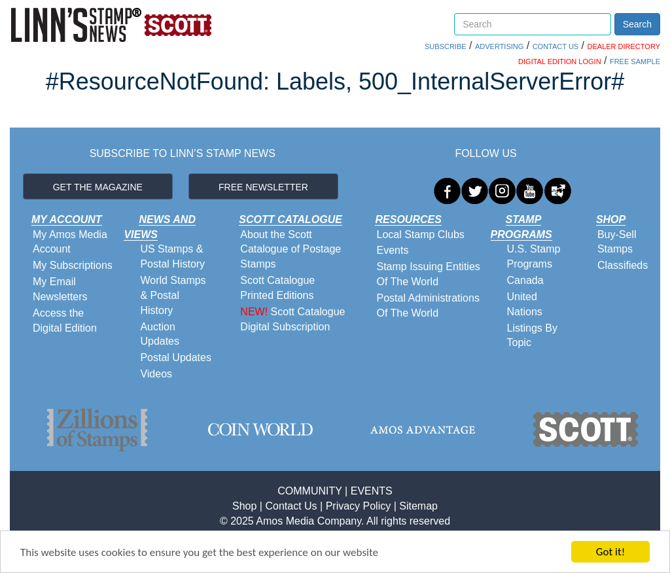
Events (392, 250)
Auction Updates (159, 334)
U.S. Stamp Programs (534, 256)
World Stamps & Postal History (172, 295)
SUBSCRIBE (446, 46)
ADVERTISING (499, 46)
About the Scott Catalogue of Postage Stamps (290, 249)
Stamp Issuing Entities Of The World (428, 274)
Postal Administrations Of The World (427, 305)
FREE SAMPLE (635, 61)
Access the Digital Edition (65, 320)
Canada (525, 280)
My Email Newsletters (60, 289)
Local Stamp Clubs (420, 234)
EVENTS (372, 490)
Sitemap (418, 506)
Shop (244, 506)
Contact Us (291, 506)
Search (637, 24)
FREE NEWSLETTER (263, 187)
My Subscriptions (73, 265)
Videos (156, 373)
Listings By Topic (532, 335)
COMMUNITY (309, 490)
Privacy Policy (358, 506)
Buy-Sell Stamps (617, 242)
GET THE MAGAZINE (98, 187)
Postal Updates (175, 357)
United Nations (524, 304)
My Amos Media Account (70, 242)
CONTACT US (556, 46)
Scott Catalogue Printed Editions (277, 288)
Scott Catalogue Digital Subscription (292, 319)
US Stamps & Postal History (172, 256)
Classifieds (622, 265)
